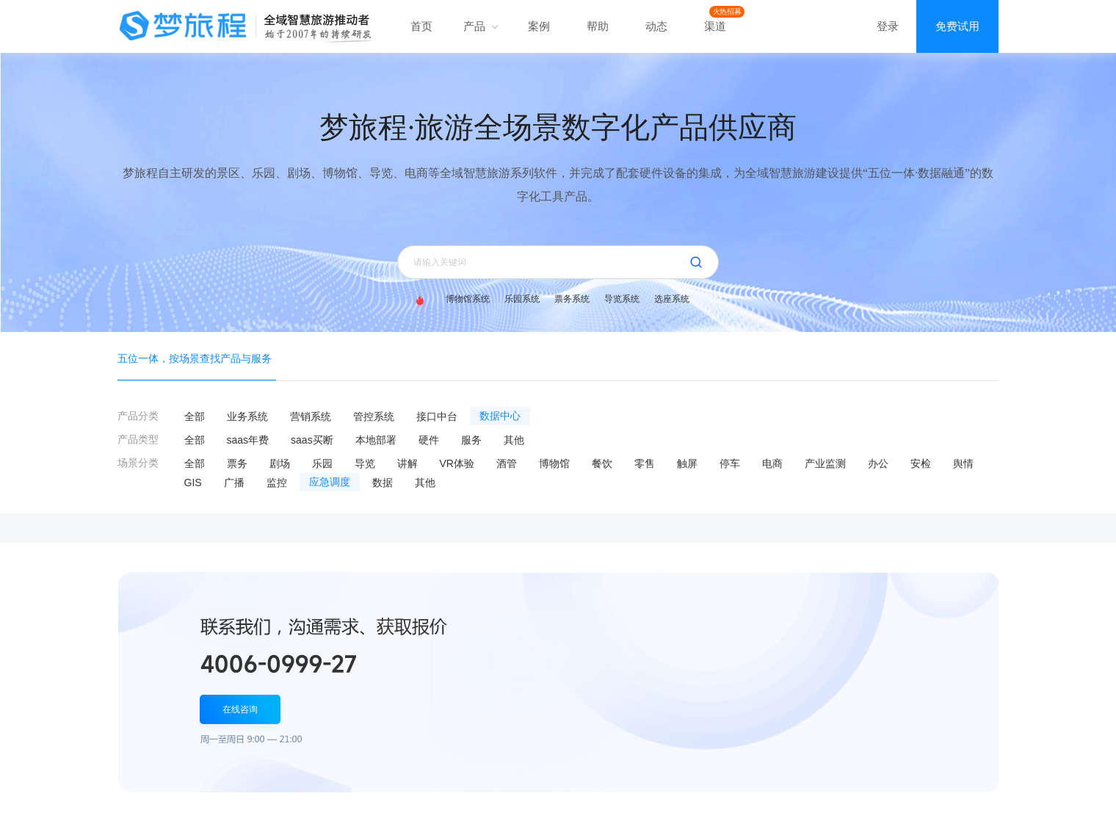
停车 (730, 463)
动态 (656, 26)
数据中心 (500, 416)
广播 (234, 482)
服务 (471, 440)
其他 (514, 440)
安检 (920, 463)
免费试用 (957, 26)
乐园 (322, 463)
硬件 (428, 440)
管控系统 (373, 416)
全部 (194, 416)
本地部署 (375, 440)
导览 (365, 463)
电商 (772, 463)
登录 (888, 26)
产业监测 (825, 463)
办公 (878, 463)
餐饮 (602, 463)
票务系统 (572, 299)
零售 (644, 463)
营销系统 (310, 416)
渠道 (715, 26)
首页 (421, 26)
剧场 (279, 463)
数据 (382, 482)
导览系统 (621, 299)
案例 (539, 26)
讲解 (407, 463)
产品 (480, 26)
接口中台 (436, 416)
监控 (277, 482)
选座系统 (671, 299)
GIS (193, 482)
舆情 (963, 463)
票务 (237, 463)
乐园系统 (522, 299)
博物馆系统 (468, 299)
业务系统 (247, 416)
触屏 (687, 463)
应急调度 (329, 482)
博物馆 (554, 463)
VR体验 (457, 463)
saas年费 (248, 440)
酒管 (506, 463)
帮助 (598, 26)
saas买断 (312, 440)
